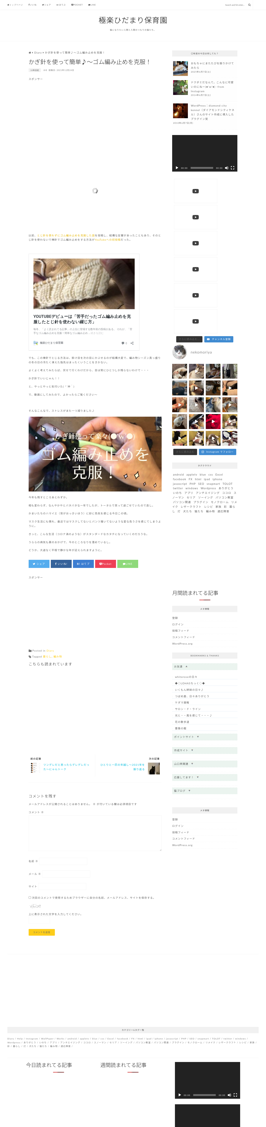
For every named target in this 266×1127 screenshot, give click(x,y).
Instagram (32, 1038)
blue (203, 343)
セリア (191, 366)
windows (191, 357)
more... (204, 69)
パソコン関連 (182, 371)
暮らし (47, 656)
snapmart (213, 352)
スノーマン (100, 1042)
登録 (175, 486)
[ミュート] (227, 168)
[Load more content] (189, 208)
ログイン (178, 493)
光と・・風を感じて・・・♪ (193, 584)
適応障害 (223, 380)
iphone (218, 348)
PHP (193, 352)
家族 (219, 375)
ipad (207, 348)
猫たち (199, 380)
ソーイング (205, 366)
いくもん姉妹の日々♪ (189, 558)
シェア (46, 5)
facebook (179, 348)
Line (92, 5)
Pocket (77, 5)
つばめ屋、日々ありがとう (192, 565)
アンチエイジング (208, 361)
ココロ (226, 361)
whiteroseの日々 (186, 545)
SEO (201, 352)
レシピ (208, 375)
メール (35, 873)
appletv (191, 343)
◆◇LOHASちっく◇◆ (190, 552)
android (178, 343)
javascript (180, 352)
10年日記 (34, 70)
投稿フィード (180, 499)
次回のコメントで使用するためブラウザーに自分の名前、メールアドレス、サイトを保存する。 (94, 897)
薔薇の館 (180, 597)
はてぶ (61, 5)
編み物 (57, 656)
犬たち (187, 380)
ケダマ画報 (182, 571)
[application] (204, 153)
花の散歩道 (182, 590)
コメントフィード (183, 506)
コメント (36, 812)
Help (20, 1038)
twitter (178, 357)
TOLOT (228, 352)
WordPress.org (182, 512)
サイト (33, 886)
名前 (33, 861)
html (198, 348)
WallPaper (47, 1038)
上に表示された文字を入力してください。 (56, 914)
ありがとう (226, 357)
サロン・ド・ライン (188, 577)
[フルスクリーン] (232, 168)
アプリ (188, 361)
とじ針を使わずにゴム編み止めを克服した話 (66, 235)
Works (60, 1038)
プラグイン (200, 371)
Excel (219, 343)
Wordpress (208, 357)
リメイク (210, 1042)
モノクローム (220, 371)
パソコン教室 (225, 366)
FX (190, 348)
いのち (177, 361)
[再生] (177, 168)
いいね (32, 5)
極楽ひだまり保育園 (133, 20)
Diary (50, 650)
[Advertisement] (95, 119)
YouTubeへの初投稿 (108, 239)
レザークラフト (191, 375)
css (211, 343)
